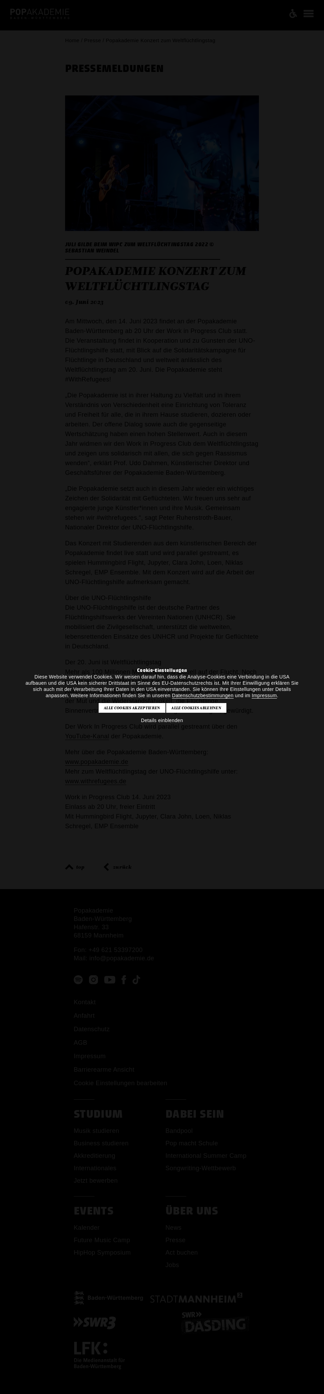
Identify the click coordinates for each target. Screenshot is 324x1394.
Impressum (264, 695)
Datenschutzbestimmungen (203, 695)
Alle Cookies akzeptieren (132, 707)
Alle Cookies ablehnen (196, 707)
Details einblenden (162, 720)
